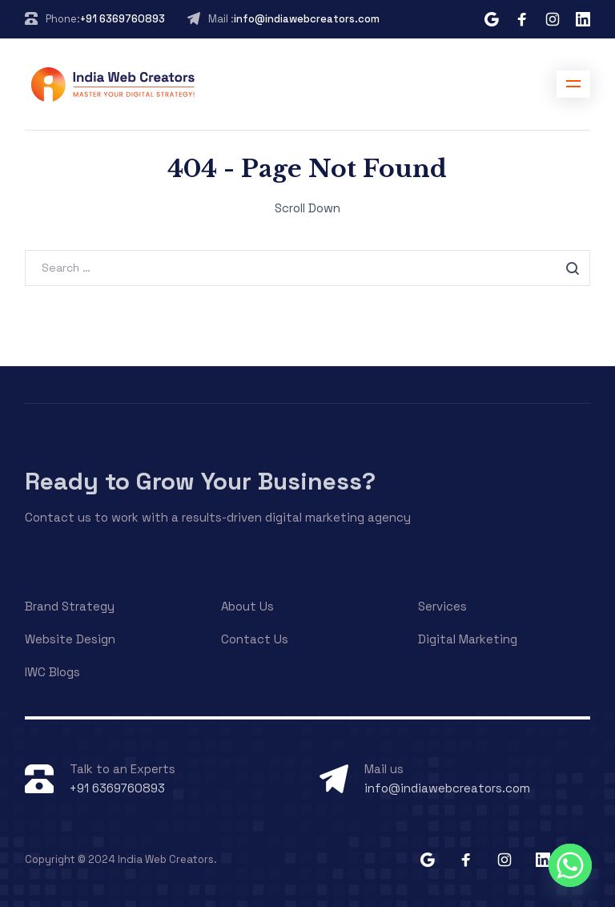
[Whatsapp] (570, 865)
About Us (247, 606)
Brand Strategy (70, 606)
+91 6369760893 (122, 19)
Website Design (70, 639)
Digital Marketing (467, 639)
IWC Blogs (52, 671)
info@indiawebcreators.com (307, 19)
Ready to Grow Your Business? (200, 481)
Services (442, 606)
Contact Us (254, 639)
